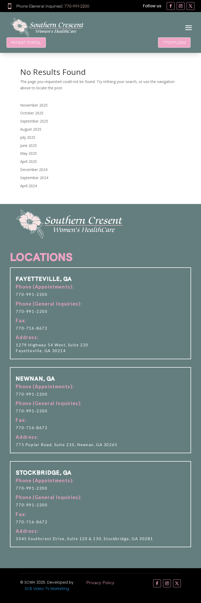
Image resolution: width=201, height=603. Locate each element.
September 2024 (34, 177)
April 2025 (28, 161)
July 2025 (27, 137)
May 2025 (28, 153)
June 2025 (28, 145)
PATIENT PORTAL (26, 42)
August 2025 (30, 129)
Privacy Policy (100, 582)
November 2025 (34, 105)
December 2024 (33, 169)
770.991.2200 (174, 42)
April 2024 (28, 185)
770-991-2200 (76, 6)
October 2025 (31, 112)
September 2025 (34, 121)
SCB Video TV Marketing (47, 588)
